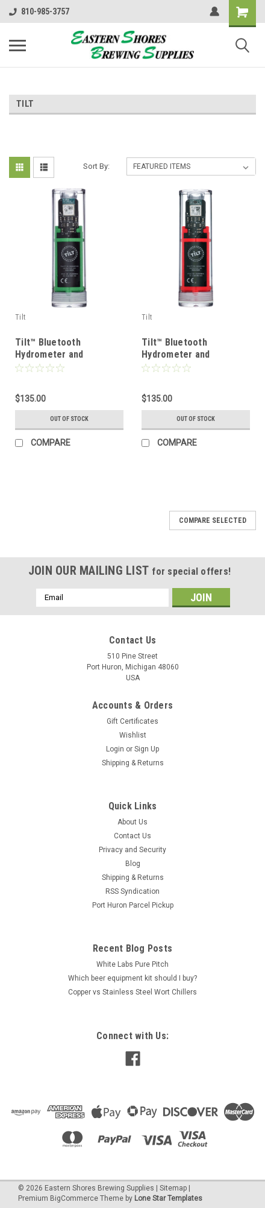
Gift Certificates (132, 721)
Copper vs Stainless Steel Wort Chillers (132, 992)
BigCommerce (74, 1198)
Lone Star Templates (168, 1198)
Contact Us (132, 836)
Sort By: (96, 166)
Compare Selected (212, 520)
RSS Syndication (132, 891)
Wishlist (132, 735)
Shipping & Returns (133, 763)
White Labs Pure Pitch (132, 964)
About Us (132, 822)
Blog (132, 863)
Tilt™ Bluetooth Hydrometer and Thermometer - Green (62, 354)
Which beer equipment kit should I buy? (132, 978)
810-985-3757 (39, 11)
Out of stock (69, 419)
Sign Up (146, 749)
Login (115, 749)
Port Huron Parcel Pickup (132, 905)
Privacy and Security (132, 850)
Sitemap (173, 1188)
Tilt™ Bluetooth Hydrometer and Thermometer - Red (184, 354)
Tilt (20, 317)
